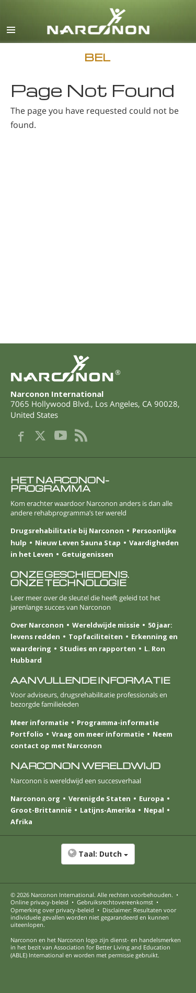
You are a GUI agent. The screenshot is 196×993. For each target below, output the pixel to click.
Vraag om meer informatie (98, 734)
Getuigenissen (87, 554)
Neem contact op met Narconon (91, 739)
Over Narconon (37, 625)
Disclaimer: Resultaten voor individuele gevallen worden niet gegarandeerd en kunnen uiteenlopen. (93, 917)
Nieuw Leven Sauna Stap (78, 542)
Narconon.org (35, 798)
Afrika (21, 821)
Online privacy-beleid (39, 902)
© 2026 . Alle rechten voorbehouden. (91, 895)
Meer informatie (39, 722)
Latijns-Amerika (107, 810)
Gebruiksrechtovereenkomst (115, 902)
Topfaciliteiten (95, 636)
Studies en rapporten (98, 648)
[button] (98, 859)
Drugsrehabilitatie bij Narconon (67, 530)
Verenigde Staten (99, 798)
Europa (151, 798)
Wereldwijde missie (106, 625)
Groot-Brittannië (41, 810)
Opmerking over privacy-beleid (52, 910)
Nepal (154, 810)
